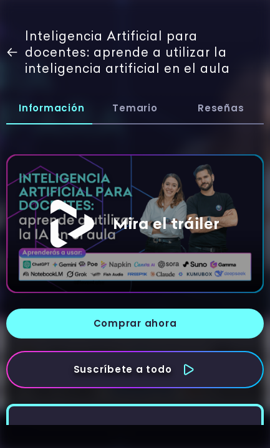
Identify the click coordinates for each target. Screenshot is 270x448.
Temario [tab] (134, 107)
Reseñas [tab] (221, 107)
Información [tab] (51, 107)
